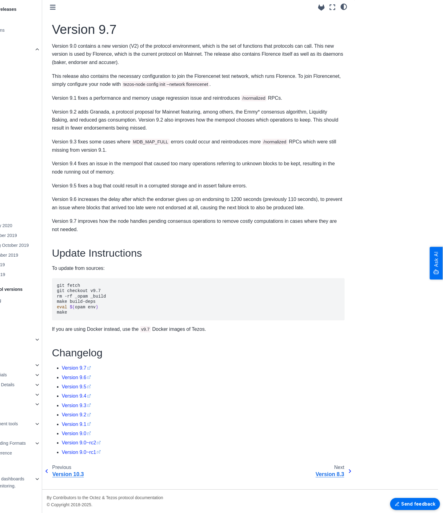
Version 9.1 (123, 432)
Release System (29, 20)
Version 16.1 (30, 128)
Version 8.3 (29, 206)
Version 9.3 (123, 413)
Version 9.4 (123, 404)
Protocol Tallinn (28, 309)
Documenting (26, 413)
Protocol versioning (31, 300)
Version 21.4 (30, 79)
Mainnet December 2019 (42, 235)
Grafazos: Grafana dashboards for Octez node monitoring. (43, 482)
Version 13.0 (30, 157)
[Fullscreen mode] (332, 7)
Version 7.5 (29, 215)
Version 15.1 (30, 137)
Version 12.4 (30, 167)
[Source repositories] (321, 7)
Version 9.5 (123, 394)
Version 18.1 (30, 108)
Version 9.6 (123, 385)
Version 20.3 (30, 88)
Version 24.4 (25, 40)
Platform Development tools (40, 423)
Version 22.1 (30, 69)
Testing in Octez (28, 394)
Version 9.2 (123, 423)
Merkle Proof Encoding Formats (44, 443)
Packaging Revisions (33, 30)
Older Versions (28, 49)
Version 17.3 (30, 118)
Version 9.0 (123, 441)
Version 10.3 (30, 186)
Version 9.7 (29, 196)
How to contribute (30, 365)
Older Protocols (28, 339)
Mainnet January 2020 (40, 225)
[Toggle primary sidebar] (102, 7)
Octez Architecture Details (38, 384)
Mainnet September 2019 (43, 255)
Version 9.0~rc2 (128, 451)
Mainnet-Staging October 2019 (48, 245)
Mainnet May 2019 (36, 264)
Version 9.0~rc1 (128, 460)
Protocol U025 (27, 319)
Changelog (370, 29)
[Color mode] (343, 6)
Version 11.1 (30, 176)
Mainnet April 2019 (36, 274)
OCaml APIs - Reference (37, 453)
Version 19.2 (30, 98)
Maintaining (24, 404)
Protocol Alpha (27, 329)
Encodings (23, 433)
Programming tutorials (34, 374)
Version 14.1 (30, 147)
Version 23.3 (30, 59)
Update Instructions (379, 19)
